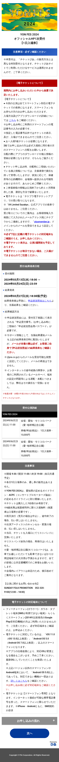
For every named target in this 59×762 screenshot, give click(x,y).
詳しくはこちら (19, 681)
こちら (12, 120)
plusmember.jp (41, 221)
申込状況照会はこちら (40, 300)
